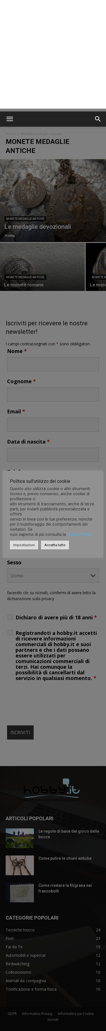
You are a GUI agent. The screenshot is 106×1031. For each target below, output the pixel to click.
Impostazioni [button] (24, 545)
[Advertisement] (53, 56)
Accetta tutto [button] (55, 545)
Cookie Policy (79, 534)
